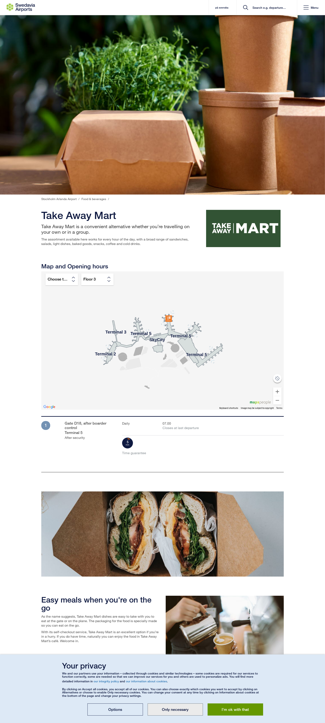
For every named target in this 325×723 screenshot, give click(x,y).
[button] (311, 7)
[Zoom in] (277, 391)
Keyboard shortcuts (228, 408)
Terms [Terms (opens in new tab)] (279, 408)
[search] (268, 7)
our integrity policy (106, 681)
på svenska (221, 7)
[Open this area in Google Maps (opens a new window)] (49, 407)
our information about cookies (146, 681)
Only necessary (175, 709)
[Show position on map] (277, 378)
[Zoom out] (277, 400)
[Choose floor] (97, 279)
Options (115, 709)
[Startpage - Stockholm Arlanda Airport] (20, 7)
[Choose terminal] (62, 279)
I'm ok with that (235, 709)
